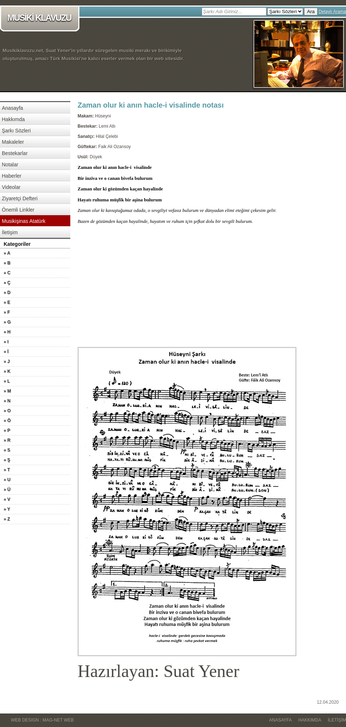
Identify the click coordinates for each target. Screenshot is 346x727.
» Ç (7, 282)
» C (7, 272)
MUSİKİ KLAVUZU (41, 18)
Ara (311, 11)
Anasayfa (12, 108)
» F (7, 312)
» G (7, 322)
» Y (7, 509)
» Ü (7, 489)
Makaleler (13, 142)
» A (7, 253)
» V (7, 499)
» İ (6, 351)
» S (7, 450)
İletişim (10, 232)
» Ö (7, 420)
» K (7, 371)
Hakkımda (13, 119)
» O (7, 410)
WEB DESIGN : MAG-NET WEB (42, 720)
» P (7, 430)
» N (7, 400)
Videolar (11, 187)
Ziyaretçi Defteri (20, 198)
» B (7, 263)
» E (7, 302)
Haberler (11, 176)
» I (6, 341)
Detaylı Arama (332, 11)
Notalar (10, 164)
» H (7, 332)
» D (7, 292)
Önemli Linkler (18, 210)
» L (7, 381)
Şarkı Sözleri (16, 131)
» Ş (7, 460)
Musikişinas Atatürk (24, 221)
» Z (7, 519)
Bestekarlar (15, 153)
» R (7, 440)
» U (7, 479)
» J (7, 361)
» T (7, 469)
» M (7, 391)
